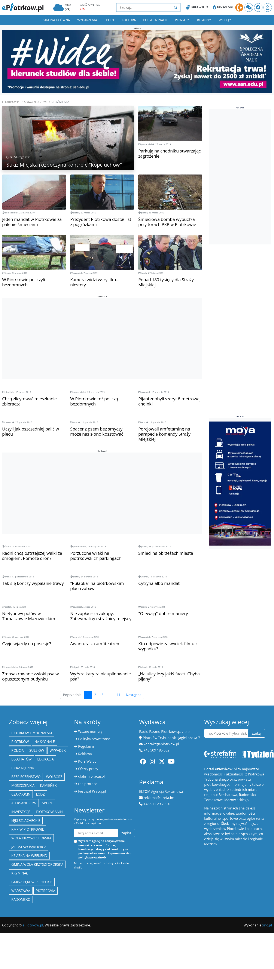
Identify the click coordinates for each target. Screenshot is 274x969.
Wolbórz (54, 776)
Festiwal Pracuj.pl (92, 791)
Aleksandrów (23, 803)
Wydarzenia (87, 20)
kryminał (19, 873)
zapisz (126, 833)
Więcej (224, 20)
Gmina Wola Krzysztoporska (37, 864)
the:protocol (88, 783)
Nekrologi (223, 7)
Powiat (181, 20)
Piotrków (20, 741)
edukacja (45, 759)
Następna (133, 694)
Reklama (85, 754)
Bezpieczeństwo (25, 776)
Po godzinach (155, 20)
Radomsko (20, 899)
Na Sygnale (44, 741)
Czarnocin (20, 794)
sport (47, 803)
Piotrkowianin (49, 811)
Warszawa (20, 890)
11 (119, 694)
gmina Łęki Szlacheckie (31, 882)
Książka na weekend (29, 855)
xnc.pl (267, 925)
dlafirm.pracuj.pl (91, 776)
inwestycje (21, 811)
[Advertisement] (102, 328)
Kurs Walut (197, 7)
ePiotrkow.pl (11, 102)
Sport (109, 20)
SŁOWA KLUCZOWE (35, 102)
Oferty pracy (88, 768)
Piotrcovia (45, 890)
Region (203, 20)
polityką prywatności (92, 857)
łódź (40, 794)
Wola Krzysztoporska (31, 838)
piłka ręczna (22, 768)
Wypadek (58, 750)
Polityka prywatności (94, 739)
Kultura (129, 20)
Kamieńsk (48, 785)
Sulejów (36, 750)
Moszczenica (22, 785)
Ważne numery (90, 731)
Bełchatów (21, 759)
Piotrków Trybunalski (31, 733)
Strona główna (56, 20)
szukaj (257, 733)
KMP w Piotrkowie (27, 829)
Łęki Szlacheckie (25, 820)
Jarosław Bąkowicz (28, 847)
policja (17, 750)
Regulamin (86, 746)
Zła (82, 9)
